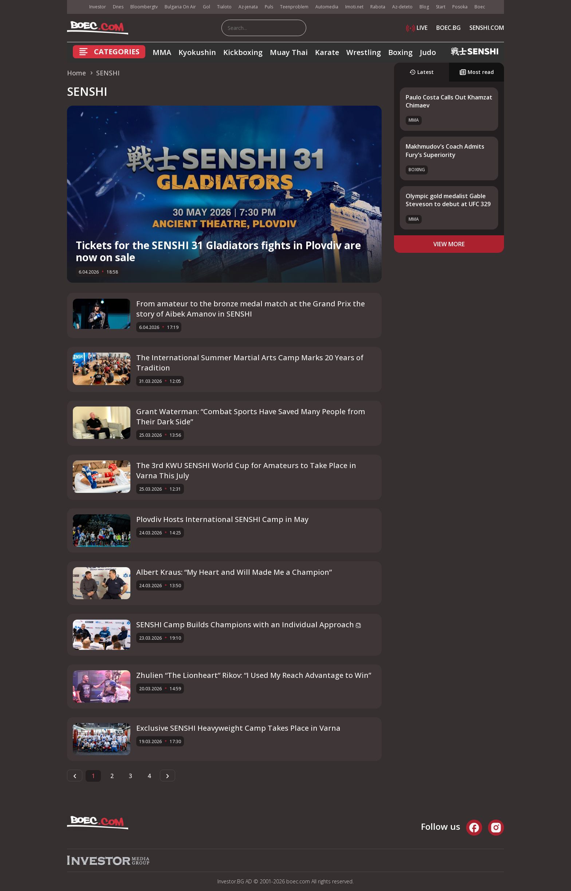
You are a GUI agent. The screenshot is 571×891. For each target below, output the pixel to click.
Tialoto (224, 7)
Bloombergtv (144, 7)
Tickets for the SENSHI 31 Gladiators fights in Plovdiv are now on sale (218, 251)
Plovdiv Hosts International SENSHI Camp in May (222, 519)
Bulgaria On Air (180, 7)
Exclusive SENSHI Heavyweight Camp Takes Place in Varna (238, 728)
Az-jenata (248, 7)
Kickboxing (243, 52)
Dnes (118, 7)
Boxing (400, 52)
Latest (421, 71)
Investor (97, 7)
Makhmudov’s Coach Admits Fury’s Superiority (445, 150)
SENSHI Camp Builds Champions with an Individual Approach (248, 624)
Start (440, 7)
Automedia (326, 7)
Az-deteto (402, 7)
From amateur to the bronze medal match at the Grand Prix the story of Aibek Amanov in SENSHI (250, 309)
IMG (76, 7)
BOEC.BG (448, 28)
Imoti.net (354, 7)
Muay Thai (289, 52)
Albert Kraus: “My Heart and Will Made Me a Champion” (234, 572)
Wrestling (363, 52)
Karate (327, 52)
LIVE (417, 28)
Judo (428, 52)
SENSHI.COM (486, 28)
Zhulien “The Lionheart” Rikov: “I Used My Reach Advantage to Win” (253, 675)
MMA (162, 52)
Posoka (460, 7)
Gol (206, 7)
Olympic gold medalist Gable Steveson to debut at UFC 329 (448, 200)
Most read (477, 71)
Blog (424, 7)
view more (449, 244)
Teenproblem (294, 7)
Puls (269, 7)
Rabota (377, 7)
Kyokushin (197, 52)
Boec (479, 7)
